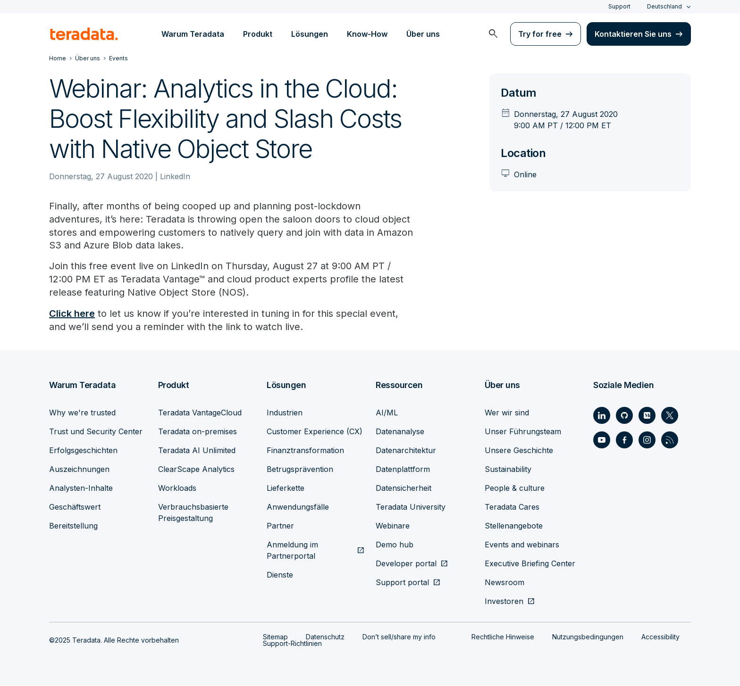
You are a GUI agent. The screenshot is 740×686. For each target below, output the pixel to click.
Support (619, 6)
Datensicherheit (403, 488)
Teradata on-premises (197, 432)
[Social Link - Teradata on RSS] (669, 440)
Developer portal (406, 564)
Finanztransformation (305, 450)
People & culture (515, 488)
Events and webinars (522, 545)
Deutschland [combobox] (664, 6)
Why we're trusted (82, 413)
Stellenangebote (514, 526)
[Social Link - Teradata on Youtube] (601, 440)
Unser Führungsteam (523, 432)
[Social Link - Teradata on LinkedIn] (601, 415)
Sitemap (275, 637)
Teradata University (411, 507)
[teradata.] (84, 34)
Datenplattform (403, 469)
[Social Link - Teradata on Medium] (647, 415)
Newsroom (504, 582)
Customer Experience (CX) (314, 432)
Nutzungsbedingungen (587, 637)
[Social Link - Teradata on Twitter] (669, 415)
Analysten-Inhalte (81, 488)
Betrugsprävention (300, 469)
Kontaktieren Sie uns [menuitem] (633, 34)
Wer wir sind (507, 413)
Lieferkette (285, 488)
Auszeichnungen (79, 469)
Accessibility (660, 637)
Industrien (285, 413)
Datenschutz (325, 637)
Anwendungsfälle (298, 507)
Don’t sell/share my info (399, 637)
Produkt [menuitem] (257, 34)
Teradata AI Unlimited (196, 450)
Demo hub (394, 545)
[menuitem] (493, 34)
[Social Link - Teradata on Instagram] (647, 440)
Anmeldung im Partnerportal (292, 550)
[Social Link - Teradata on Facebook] (624, 440)
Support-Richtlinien (292, 644)
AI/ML (387, 413)
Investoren (504, 601)
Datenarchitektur (406, 450)
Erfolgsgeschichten (83, 450)
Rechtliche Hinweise (502, 637)
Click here (72, 314)
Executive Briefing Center (530, 564)
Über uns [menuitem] (423, 34)
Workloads (177, 488)
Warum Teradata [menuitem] (192, 34)
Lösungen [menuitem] (309, 34)
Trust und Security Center (96, 432)
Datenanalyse (400, 432)
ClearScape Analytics (196, 469)
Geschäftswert (75, 507)
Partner (280, 526)
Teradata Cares (512, 507)
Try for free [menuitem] (540, 34)
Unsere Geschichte (519, 450)
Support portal (402, 582)
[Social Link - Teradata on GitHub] (624, 415)
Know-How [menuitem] (367, 34)
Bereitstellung (73, 526)
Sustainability (508, 469)
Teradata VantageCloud (200, 413)
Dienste (280, 575)
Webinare (393, 526)
